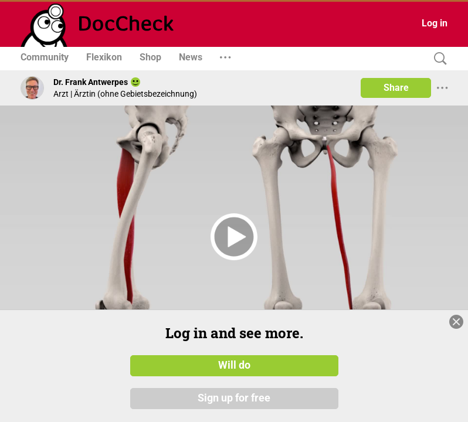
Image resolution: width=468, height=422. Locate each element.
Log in (434, 23)
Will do (234, 365)
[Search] (437, 59)
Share (396, 87)
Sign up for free (234, 398)
